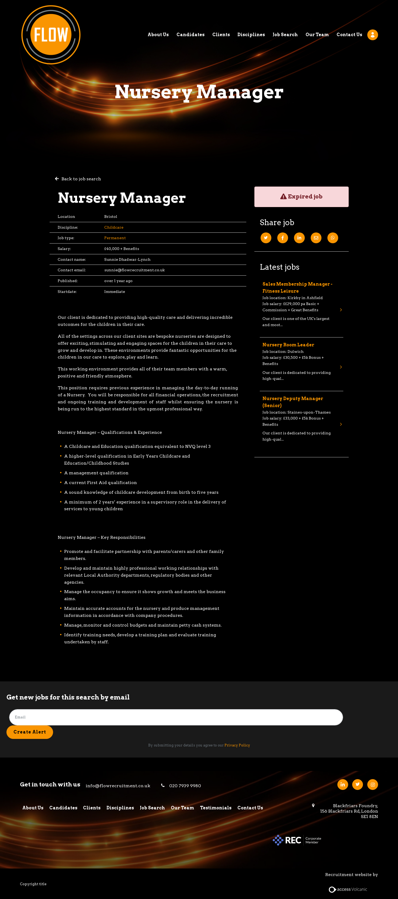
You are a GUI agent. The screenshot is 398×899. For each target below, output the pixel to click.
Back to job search (81, 178)
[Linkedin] (299, 237)
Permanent (115, 238)
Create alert (29, 732)
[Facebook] (282, 237)
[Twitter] (266, 237)
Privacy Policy (237, 745)
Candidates (190, 14)
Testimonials (217, 807)
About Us (158, 14)
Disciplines (251, 14)
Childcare (113, 227)
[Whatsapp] (332, 237)
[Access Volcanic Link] (348, 889)
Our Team (317, 14)
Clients (221, 14)
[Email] (316, 237)
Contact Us (349, 14)
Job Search (285, 14)
